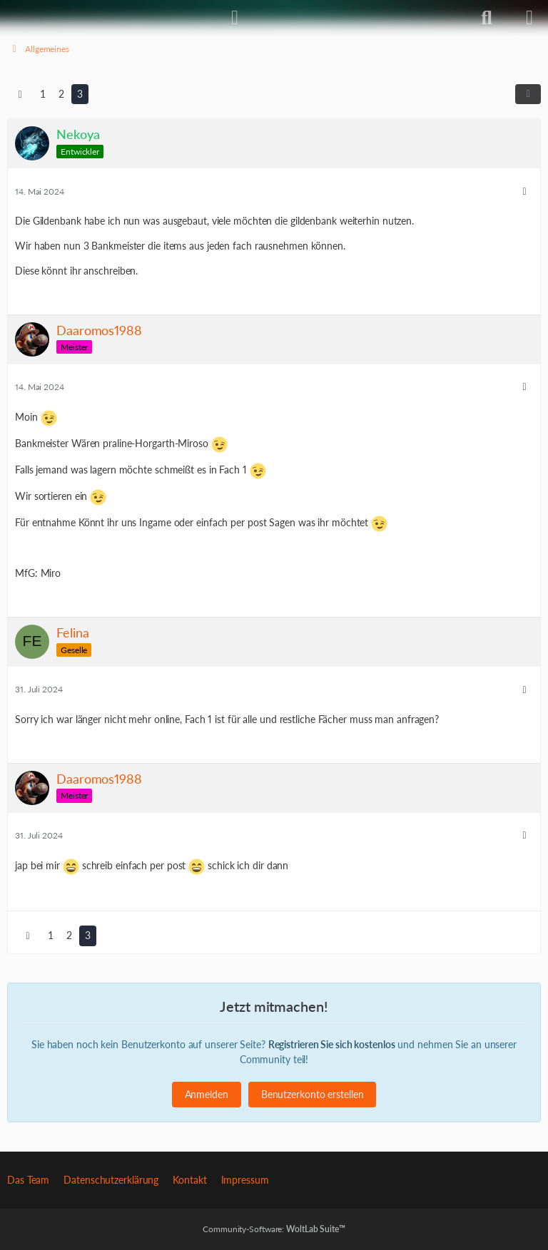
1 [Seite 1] (43, 94)
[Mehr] (524, 191)
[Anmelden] (234, 18)
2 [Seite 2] (61, 94)
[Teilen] (528, 94)
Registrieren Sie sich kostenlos (331, 1044)
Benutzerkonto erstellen (312, 1094)
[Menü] (529, 18)
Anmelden (206, 1094)
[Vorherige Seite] (20, 94)
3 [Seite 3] (80, 94)
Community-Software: (274, 1229)
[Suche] (486, 18)
